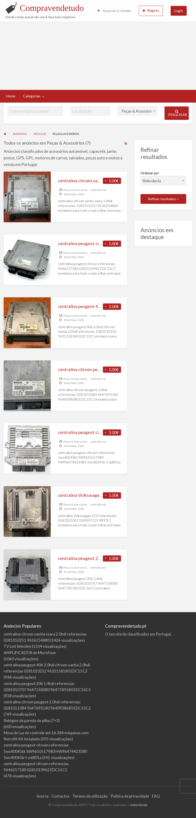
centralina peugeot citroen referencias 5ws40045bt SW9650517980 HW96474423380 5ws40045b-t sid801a (45, 751)
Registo (151, 10)
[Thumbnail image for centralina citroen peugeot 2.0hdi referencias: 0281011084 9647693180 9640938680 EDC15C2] (27, 385)
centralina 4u (98, 190)
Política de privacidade (130, 796)
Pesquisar (177, 113)
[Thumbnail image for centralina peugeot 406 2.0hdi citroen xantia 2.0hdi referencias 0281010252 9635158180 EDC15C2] (27, 322)
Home (10, 96)
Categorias (31, 96)
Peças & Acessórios (75, 190)
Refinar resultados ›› (163, 199)
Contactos (60, 796)
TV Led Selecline (17, 646)
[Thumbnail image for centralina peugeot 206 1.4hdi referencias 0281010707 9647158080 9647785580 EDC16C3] (27, 574)
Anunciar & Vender (114, 11)
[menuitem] (114, 11)
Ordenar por (163, 178)
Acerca (42, 796)
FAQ (156, 796)
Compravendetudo (52, 8)
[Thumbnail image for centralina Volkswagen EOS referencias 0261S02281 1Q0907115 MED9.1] (27, 511)
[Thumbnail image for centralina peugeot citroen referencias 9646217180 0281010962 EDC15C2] (27, 259)
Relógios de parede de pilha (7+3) (32, 720)
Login (178, 11)
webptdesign (139, 805)
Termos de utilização (90, 796)
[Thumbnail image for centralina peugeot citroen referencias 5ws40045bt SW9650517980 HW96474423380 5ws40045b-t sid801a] (27, 448)
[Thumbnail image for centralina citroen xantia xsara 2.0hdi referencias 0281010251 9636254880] (27, 197)
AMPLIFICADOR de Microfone (30, 652)
